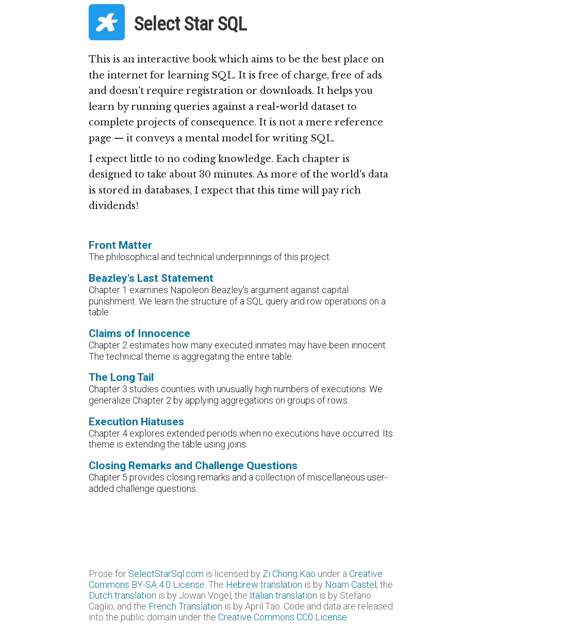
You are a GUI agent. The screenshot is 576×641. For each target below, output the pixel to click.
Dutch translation (122, 595)
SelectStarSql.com (166, 573)
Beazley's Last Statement (151, 277)
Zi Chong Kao (289, 573)
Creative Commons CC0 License (282, 617)
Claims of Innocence (139, 333)
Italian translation (283, 595)
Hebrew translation (264, 584)
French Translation (185, 606)
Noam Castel (350, 584)
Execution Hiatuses (136, 421)
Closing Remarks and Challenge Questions (193, 465)
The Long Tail (121, 377)
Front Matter (120, 244)
